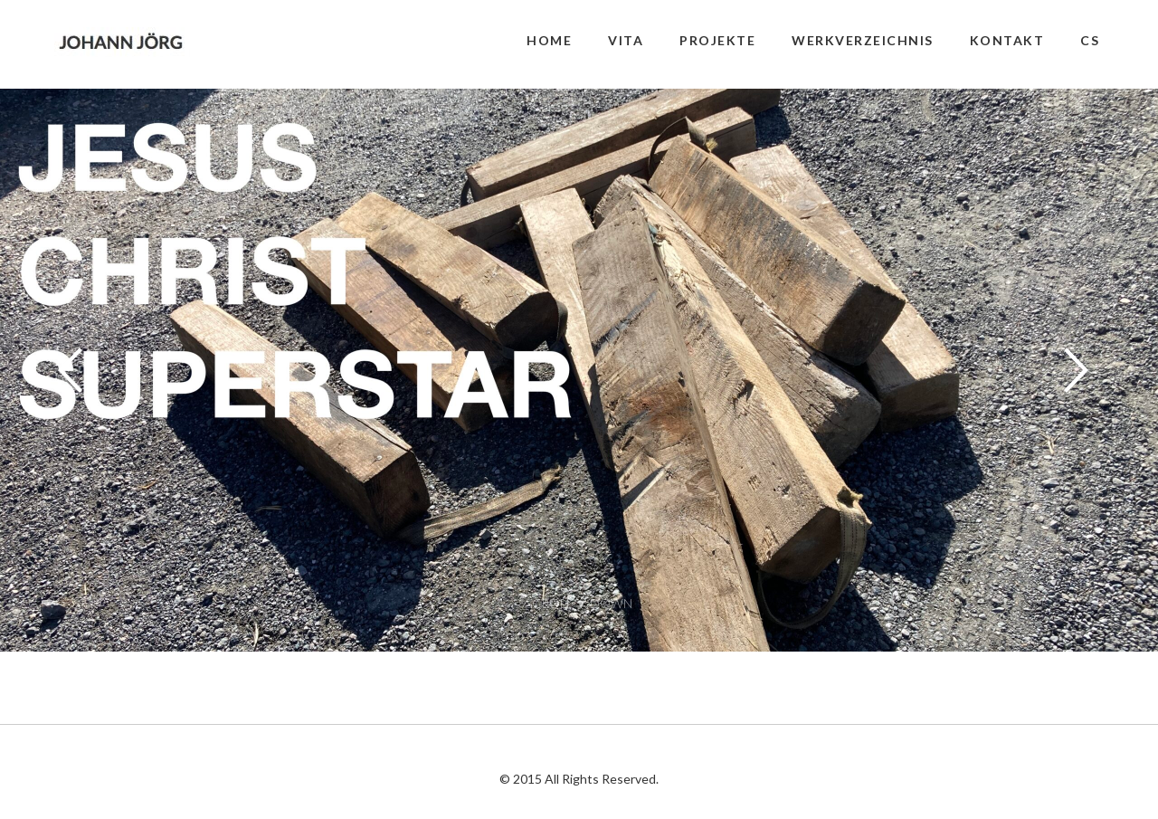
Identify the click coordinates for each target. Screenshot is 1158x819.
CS (1089, 40)
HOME (549, 40)
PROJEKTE (717, 40)
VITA (625, 40)
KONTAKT (1007, 40)
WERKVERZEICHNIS (863, 40)
